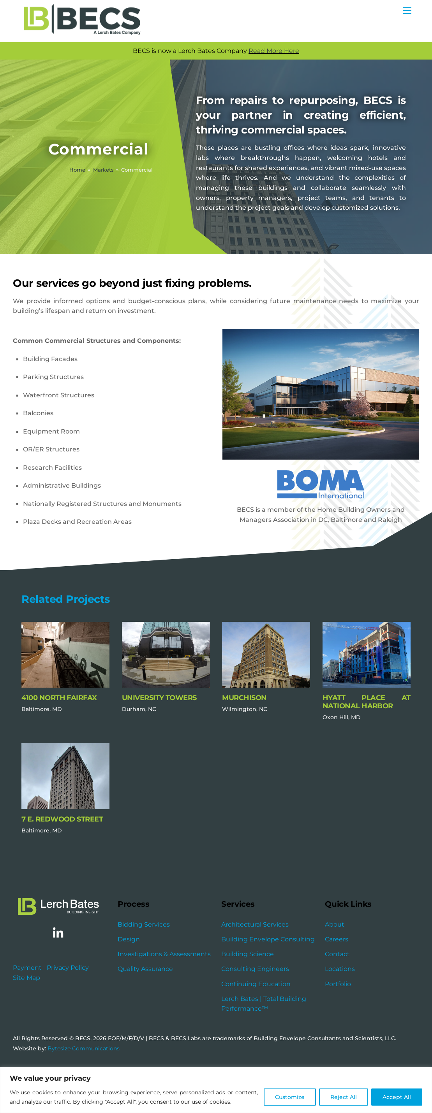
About (334, 959)
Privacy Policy (68, 1002)
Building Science (247, 988)
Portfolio (338, 1018)
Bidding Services (144, 959)
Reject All (343, 1097)
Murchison (244, 726)
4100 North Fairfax (59, 726)
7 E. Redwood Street (62, 850)
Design (129, 974)
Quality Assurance (145, 1003)
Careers (336, 974)
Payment (27, 1002)
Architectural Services (255, 959)
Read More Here (282, 51)
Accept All (397, 1097)
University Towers (159, 726)
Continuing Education (256, 1018)
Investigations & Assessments (164, 988)
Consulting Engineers (255, 1003)
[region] (216, 1090)
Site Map (26, 1012)
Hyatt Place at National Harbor (367, 730)
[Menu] (407, 10)
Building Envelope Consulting (268, 974)
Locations (340, 1003)
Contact (337, 988)
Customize (290, 1097)
